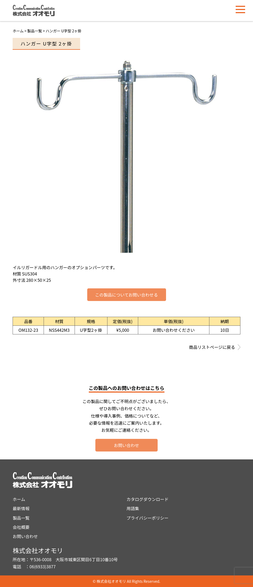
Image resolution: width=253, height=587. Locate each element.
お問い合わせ (126, 445)
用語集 (133, 508)
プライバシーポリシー (148, 518)
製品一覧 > (36, 30)
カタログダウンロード (148, 499)
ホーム (18, 30)
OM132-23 (28, 330)
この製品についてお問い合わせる (126, 295)
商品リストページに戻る (214, 347)
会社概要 (21, 527)
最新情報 (21, 508)
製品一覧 (21, 518)
